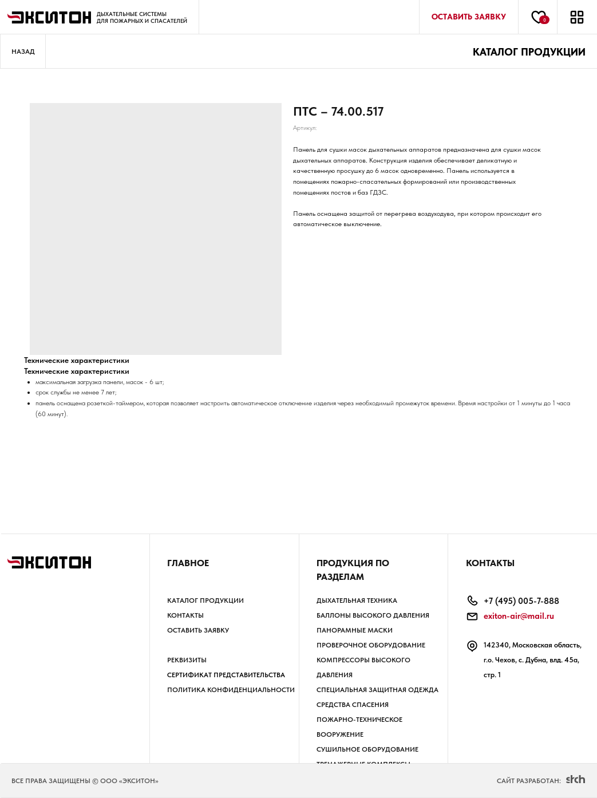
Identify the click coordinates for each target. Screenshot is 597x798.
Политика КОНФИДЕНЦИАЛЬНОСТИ (231, 690)
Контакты (185, 615)
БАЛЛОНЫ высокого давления (373, 615)
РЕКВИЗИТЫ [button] (187, 660)
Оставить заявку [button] (198, 630)
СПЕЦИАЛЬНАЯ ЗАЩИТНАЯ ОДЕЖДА (377, 690)
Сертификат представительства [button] (226, 675)
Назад (23, 52)
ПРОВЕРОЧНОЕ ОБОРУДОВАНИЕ (371, 645)
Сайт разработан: (529, 781)
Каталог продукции (205, 600)
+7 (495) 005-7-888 (521, 601)
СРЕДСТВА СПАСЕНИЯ (353, 705)
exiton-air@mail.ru (519, 616)
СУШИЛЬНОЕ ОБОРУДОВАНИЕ (367, 749)
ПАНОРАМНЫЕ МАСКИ (355, 630)
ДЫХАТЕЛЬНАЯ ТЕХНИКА (357, 600)
